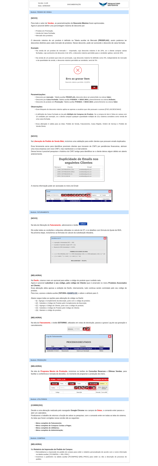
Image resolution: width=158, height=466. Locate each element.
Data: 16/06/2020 (44, 6)
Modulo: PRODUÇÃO (38, 360)
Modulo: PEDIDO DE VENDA (41, 12)
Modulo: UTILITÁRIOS (39, 399)
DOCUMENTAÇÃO (74, 4)
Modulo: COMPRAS (38, 438)
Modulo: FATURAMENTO (40, 212)
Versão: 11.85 (43, 3)
